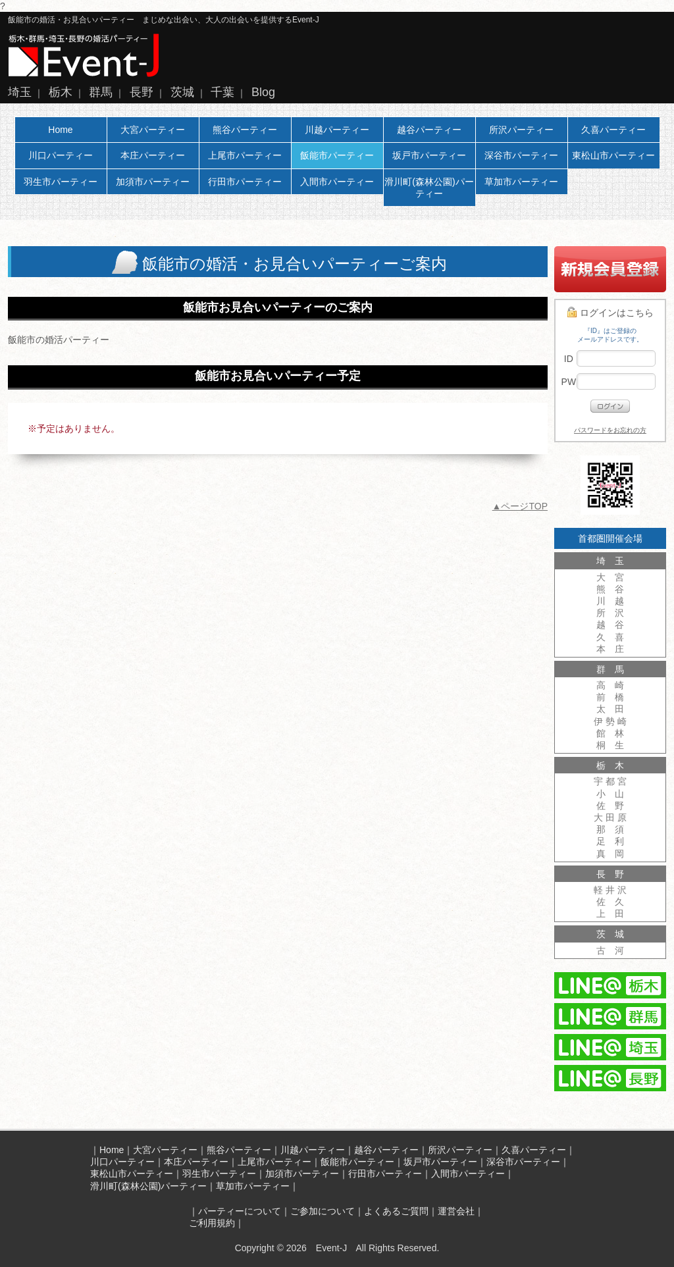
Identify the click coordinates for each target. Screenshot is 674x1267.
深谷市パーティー (521, 155)
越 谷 (610, 624)
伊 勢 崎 (610, 721)
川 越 (610, 601)
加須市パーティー (153, 181)
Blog (263, 92)
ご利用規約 (212, 1223)
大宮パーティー (152, 129)
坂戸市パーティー (429, 155)
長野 (141, 92)
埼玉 (20, 92)
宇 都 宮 (610, 781)
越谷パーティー (429, 129)
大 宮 (610, 577)
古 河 (610, 950)
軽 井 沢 (610, 890)
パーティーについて (239, 1211)
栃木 (60, 92)
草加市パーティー (521, 181)
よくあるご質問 (396, 1211)
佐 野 (610, 805)
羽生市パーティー (60, 181)
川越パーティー (337, 129)
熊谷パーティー (245, 129)
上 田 (610, 913)
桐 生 (610, 745)
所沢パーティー (521, 129)
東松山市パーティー (613, 155)
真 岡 (610, 853)
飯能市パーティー (337, 155)
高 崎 (610, 685)
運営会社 (456, 1211)
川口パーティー (60, 155)
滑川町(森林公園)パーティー (428, 187)
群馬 (101, 92)
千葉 (222, 92)
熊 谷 (610, 589)
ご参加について (322, 1211)
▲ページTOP (520, 506)
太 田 (610, 709)
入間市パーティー (337, 181)
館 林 (610, 733)
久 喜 (610, 637)
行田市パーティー (245, 181)
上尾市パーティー (245, 155)
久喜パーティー (613, 129)
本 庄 (610, 649)
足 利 (610, 841)
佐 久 (610, 901)
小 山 (610, 794)
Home (60, 129)
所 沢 (610, 613)
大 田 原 (610, 817)
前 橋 (610, 697)
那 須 (610, 829)
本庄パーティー (152, 155)
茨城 (182, 92)
